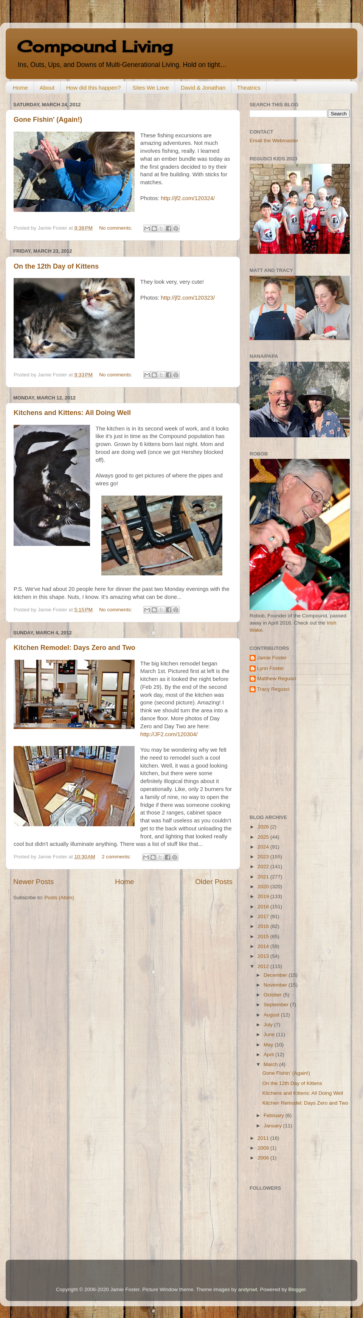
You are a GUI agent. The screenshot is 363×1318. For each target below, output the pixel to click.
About (47, 87)
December (276, 975)
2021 (264, 877)
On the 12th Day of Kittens (56, 266)
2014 (264, 946)
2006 (264, 1158)
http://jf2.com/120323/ (188, 298)
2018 (264, 906)
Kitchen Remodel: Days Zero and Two (74, 647)
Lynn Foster (270, 668)
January (273, 1125)
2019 (264, 896)
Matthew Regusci (276, 678)
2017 (264, 916)
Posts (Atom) (59, 897)
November (276, 985)
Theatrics (249, 87)
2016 (264, 926)
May (269, 1045)
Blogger (297, 1289)
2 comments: (117, 856)
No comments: (116, 228)
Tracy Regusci (273, 689)
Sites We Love (150, 87)
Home (20, 87)
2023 (264, 856)
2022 (264, 866)
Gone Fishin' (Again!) (48, 119)
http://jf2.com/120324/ (188, 198)
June (270, 1034)
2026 (264, 827)
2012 (264, 966)
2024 (264, 847)
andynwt (247, 1289)
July (269, 1024)
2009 (264, 1148)
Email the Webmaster (274, 140)
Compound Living (94, 46)
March (271, 1064)
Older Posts (214, 882)
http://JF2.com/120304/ (169, 734)
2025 (264, 837)
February (274, 1115)
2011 (264, 1138)
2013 (264, 956)
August (272, 1015)
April (269, 1054)
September (277, 1004)
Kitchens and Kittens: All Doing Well (72, 413)
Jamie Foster (272, 658)
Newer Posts (33, 882)
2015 (264, 936)
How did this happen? (93, 87)
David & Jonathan (203, 87)
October (273, 995)
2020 (264, 886)
